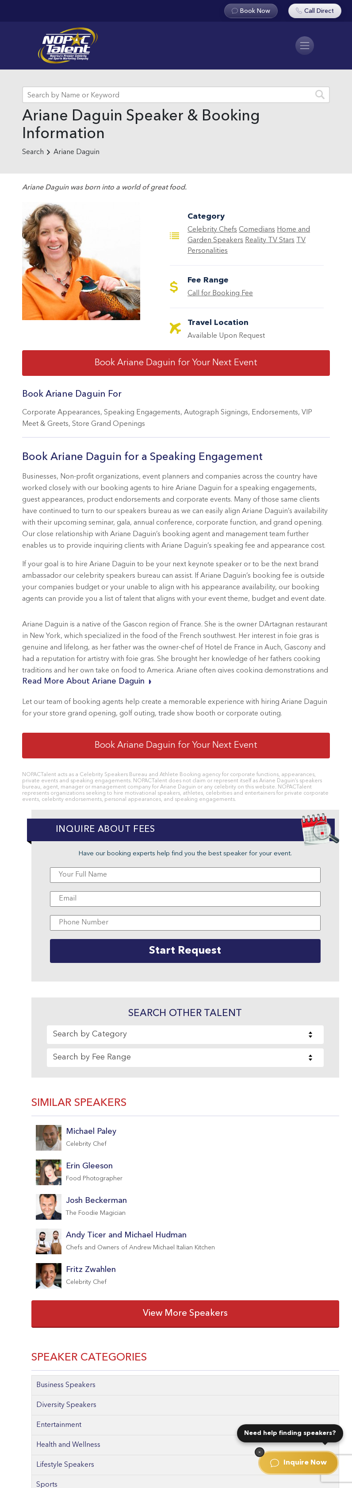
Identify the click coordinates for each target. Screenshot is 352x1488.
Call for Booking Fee (220, 293)
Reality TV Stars (270, 240)
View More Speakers (185, 1313)
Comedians (257, 229)
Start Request (185, 951)
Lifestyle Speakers (65, 1465)
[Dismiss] (259, 1452)
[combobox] (185, 1034)
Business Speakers (66, 1385)
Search (33, 152)
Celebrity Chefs (212, 229)
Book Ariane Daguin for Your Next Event (176, 363)
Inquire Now (298, 1462)
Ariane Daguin (76, 152)
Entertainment (58, 1425)
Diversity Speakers (66, 1405)
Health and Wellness (68, 1445)
